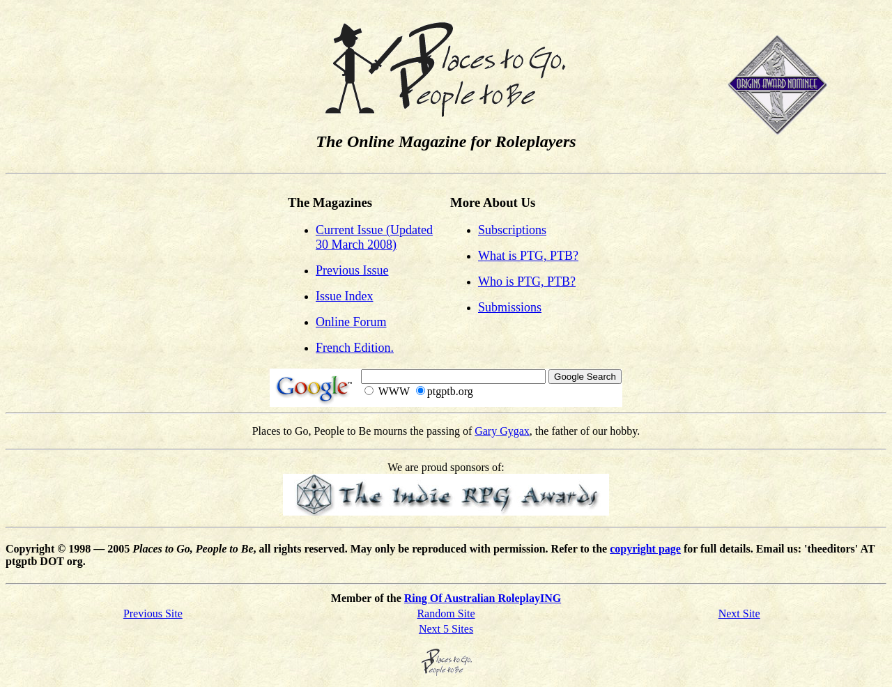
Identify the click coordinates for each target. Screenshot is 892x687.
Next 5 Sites (446, 629)
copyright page (645, 549)
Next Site (739, 613)
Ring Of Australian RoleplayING (482, 598)
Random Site (446, 613)
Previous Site (153, 613)
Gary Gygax (502, 431)
